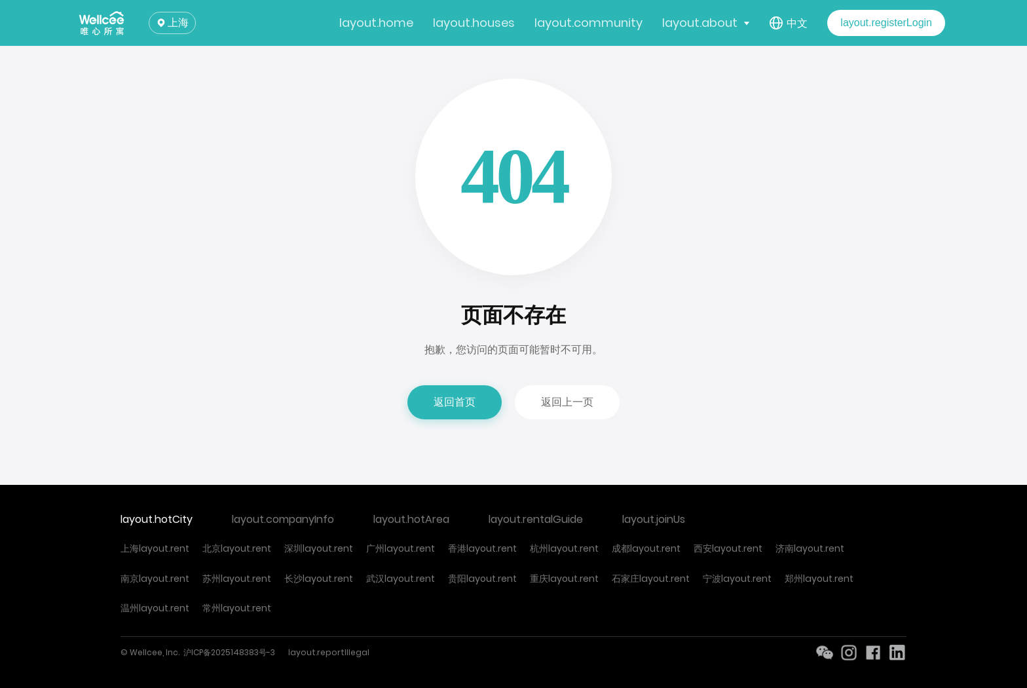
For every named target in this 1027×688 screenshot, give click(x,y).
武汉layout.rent (400, 578)
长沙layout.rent (318, 578)
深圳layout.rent (318, 548)
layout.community (588, 22)
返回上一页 (567, 402)
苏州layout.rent (236, 578)
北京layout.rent (236, 548)
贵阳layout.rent (482, 578)
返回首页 (455, 402)
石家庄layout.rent (651, 578)
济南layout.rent (809, 548)
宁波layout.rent (737, 578)
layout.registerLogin (886, 22)
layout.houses (474, 22)
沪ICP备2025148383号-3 (229, 652)
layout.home (376, 22)
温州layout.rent (155, 608)
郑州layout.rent (819, 578)
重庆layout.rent (564, 578)
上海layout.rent (155, 548)
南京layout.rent (155, 578)
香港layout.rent (482, 548)
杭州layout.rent (564, 548)
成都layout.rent (646, 548)
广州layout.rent (400, 548)
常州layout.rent (236, 608)
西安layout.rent (728, 548)
